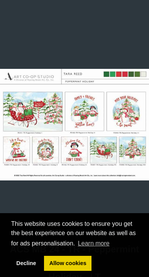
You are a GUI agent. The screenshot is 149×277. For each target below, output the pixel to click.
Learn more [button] (94, 243)
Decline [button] (26, 263)
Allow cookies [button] (67, 263)
